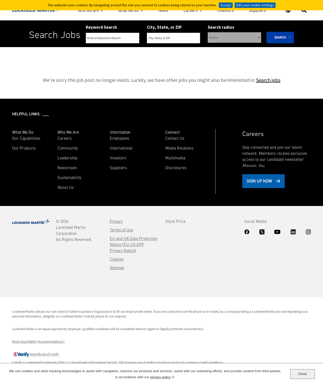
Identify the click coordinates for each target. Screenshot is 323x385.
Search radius (221, 27)
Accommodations (50, 341)
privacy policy (162, 376)
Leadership (67, 157)
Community (68, 148)
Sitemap (117, 267)
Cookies (117, 259)
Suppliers (257, 11)
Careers (190, 10)
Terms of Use (121, 229)
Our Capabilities (26, 138)
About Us (66, 187)
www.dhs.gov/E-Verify (35, 354)
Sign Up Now (259, 181)
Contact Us (174, 138)
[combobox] (173, 38)
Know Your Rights (24, 341)
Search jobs (268, 80)
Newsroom (67, 167)
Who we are (88, 10)
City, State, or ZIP (164, 27)
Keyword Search (101, 27)
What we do (128, 10)
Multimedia (175, 157)
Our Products (24, 148)
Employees (119, 138)
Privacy (116, 221)
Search (280, 37)
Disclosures (175, 167)
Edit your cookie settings (255, 5)
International (121, 148)
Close (302, 374)
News (163, 11)
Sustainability (69, 177)
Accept (225, 5)
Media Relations (179, 148)
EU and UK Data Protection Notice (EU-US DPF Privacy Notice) (133, 244)
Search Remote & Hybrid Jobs (157, 52)
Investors (225, 11)
